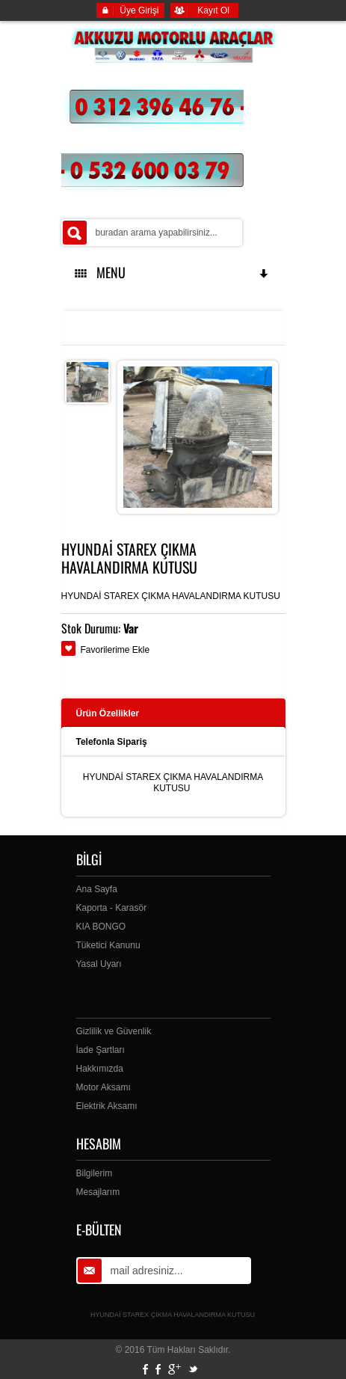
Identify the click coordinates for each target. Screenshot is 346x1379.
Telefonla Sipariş (111, 742)
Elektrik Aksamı (107, 1106)
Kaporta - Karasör (111, 908)
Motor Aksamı (103, 1087)
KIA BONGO (101, 926)
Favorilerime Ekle (115, 650)
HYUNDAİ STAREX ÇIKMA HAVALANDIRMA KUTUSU (172, 1314)
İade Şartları (100, 1050)
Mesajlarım (98, 1192)
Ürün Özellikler (108, 713)
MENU (172, 272)
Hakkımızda (99, 1068)
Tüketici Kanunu (108, 945)
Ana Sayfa (96, 889)
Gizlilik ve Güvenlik (114, 1031)
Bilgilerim (94, 1173)
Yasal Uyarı (99, 964)
